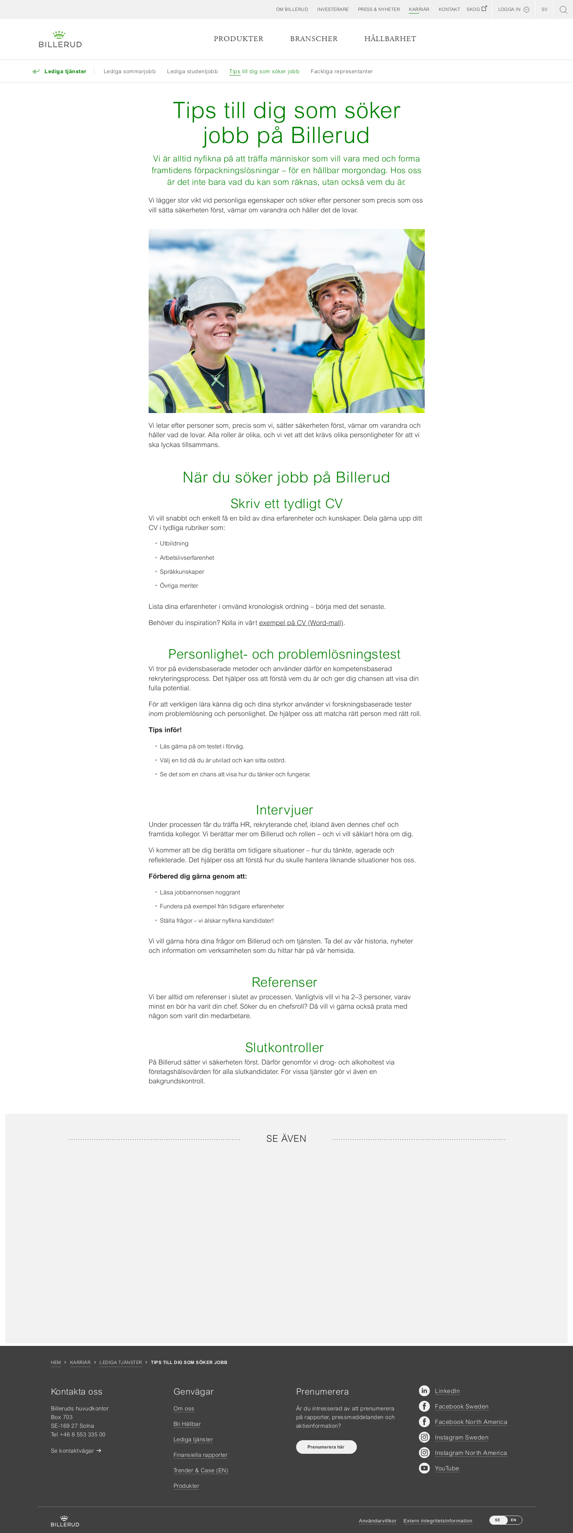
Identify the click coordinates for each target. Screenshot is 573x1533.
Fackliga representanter (342, 71)
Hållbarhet (390, 39)
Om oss (184, 1408)
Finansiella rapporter (201, 1455)
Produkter (239, 39)
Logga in (509, 9)
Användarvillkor (377, 1521)
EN (513, 1520)
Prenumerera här (326, 1447)
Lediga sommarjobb (130, 71)
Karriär (80, 1362)
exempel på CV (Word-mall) (301, 623)
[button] (292, 9)
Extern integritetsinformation (438, 1521)
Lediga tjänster (121, 1362)
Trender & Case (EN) (201, 1470)
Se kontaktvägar (72, 1450)
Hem (56, 1362)
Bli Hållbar (187, 1424)
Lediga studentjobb (192, 71)
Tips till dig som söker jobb (264, 71)
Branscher (314, 39)
